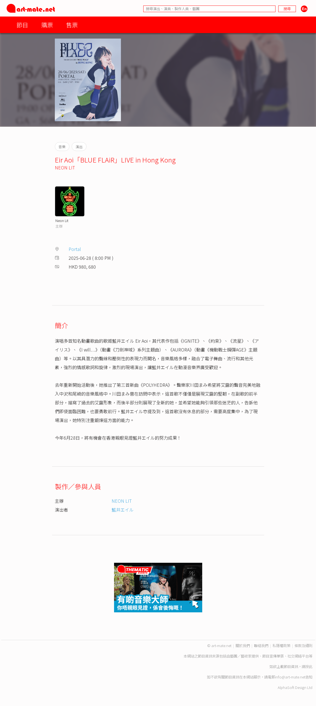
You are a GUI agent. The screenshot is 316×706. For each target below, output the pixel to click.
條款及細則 (303, 645)
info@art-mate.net (290, 677)
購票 (47, 24)
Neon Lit (61, 220)
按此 (308, 666)
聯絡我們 (261, 645)
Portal (75, 249)
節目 (22, 24)
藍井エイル (123, 509)
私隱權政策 (281, 645)
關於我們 (243, 645)
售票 (72, 24)
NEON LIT (65, 167)
